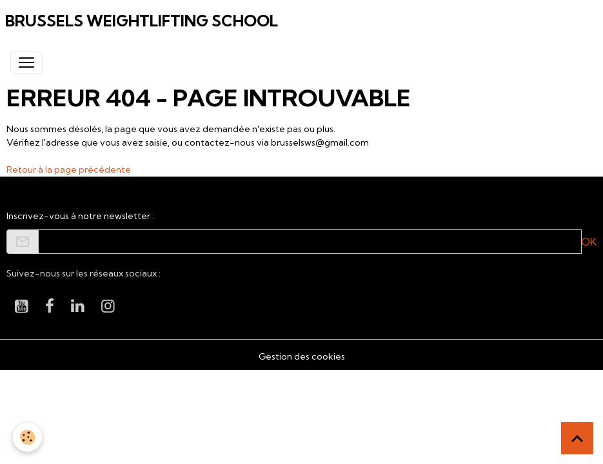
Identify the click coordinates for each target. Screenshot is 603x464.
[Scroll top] (577, 438)
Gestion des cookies (302, 356)
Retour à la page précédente (68, 169)
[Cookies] (27, 437)
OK (589, 241)
